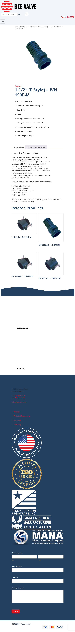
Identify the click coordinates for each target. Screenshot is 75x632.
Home (16, 26)
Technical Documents (22, 416)
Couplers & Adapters (35, 26)
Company (15, 577)
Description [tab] (19, 147)
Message (18, 588)
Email (17, 566)
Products (23, 26)
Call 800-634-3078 (23, 328)
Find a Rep (17, 424)
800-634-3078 (67, 17)
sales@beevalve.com (19, 402)
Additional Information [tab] (35, 147)
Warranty (17, 420)
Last (39, 560)
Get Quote (21, 369)
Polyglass (47, 26)
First (13, 560)
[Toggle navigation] (3, 21)
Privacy (28, 624)
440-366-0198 (20, 398)
